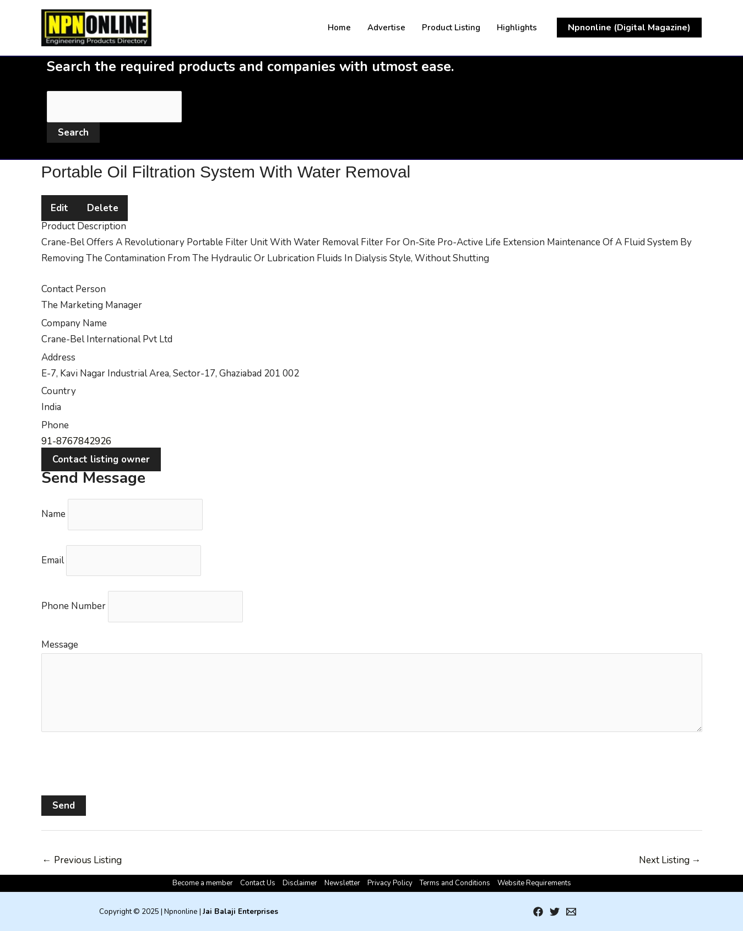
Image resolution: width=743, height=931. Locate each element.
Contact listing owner (101, 459)
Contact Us (257, 883)
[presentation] (125, 773)
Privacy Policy (390, 883)
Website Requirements (534, 883)
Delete (102, 208)
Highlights (517, 27)
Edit (59, 208)
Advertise (386, 27)
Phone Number (73, 606)
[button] (629, 27)
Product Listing (451, 27)
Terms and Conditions (455, 883)
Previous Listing (82, 860)
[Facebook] (538, 912)
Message (59, 644)
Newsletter (342, 883)
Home (339, 27)
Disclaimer (300, 883)
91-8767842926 (76, 441)
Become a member (202, 883)
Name (53, 514)
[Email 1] (571, 912)
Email (52, 560)
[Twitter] (555, 912)
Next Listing (670, 860)
